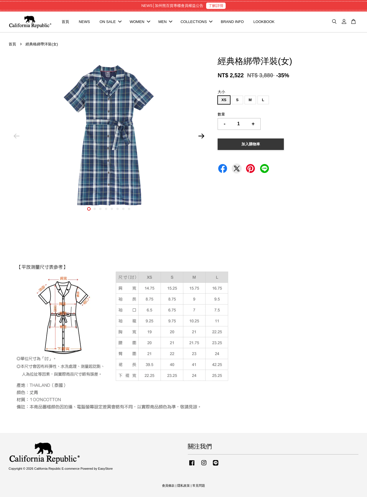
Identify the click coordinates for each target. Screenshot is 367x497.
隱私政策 (183, 485)
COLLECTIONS (197, 22)
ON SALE (110, 22)
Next (201, 136)
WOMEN (140, 22)
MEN (165, 22)
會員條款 (168, 485)
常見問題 (198, 485)
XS (223, 100)
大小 (221, 92)
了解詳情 (215, 5)
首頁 (65, 22)
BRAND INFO (232, 22)
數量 (221, 114)
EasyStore (105, 468)
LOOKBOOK (264, 22)
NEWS (84, 22)
